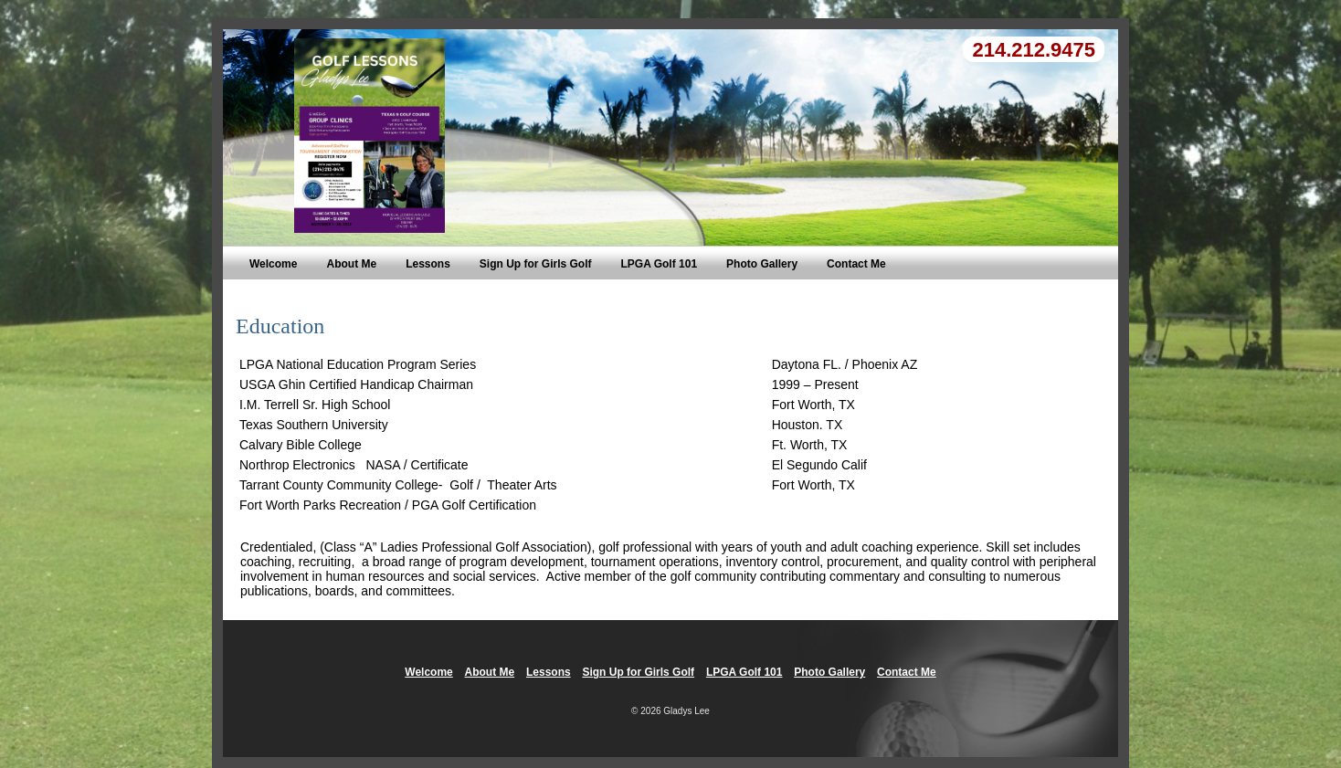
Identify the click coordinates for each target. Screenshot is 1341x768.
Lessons (428, 264)
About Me (351, 264)
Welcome (273, 264)
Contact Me (856, 264)
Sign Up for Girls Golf (536, 264)
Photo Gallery (761, 264)
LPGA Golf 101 (658, 264)
